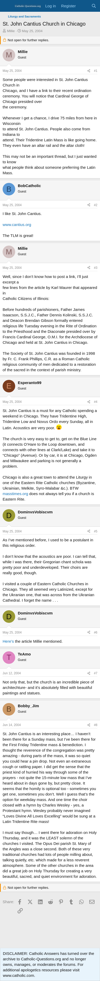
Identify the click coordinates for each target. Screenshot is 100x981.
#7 (95, 673)
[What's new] (83, 6)
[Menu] (7, 6)
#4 (95, 402)
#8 (95, 725)
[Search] (94, 6)
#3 (95, 268)
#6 (95, 632)
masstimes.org (15, 493)
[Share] (88, 71)
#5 (95, 531)
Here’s (8, 641)
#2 (95, 205)
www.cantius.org (17, 224)
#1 (95, 71)
